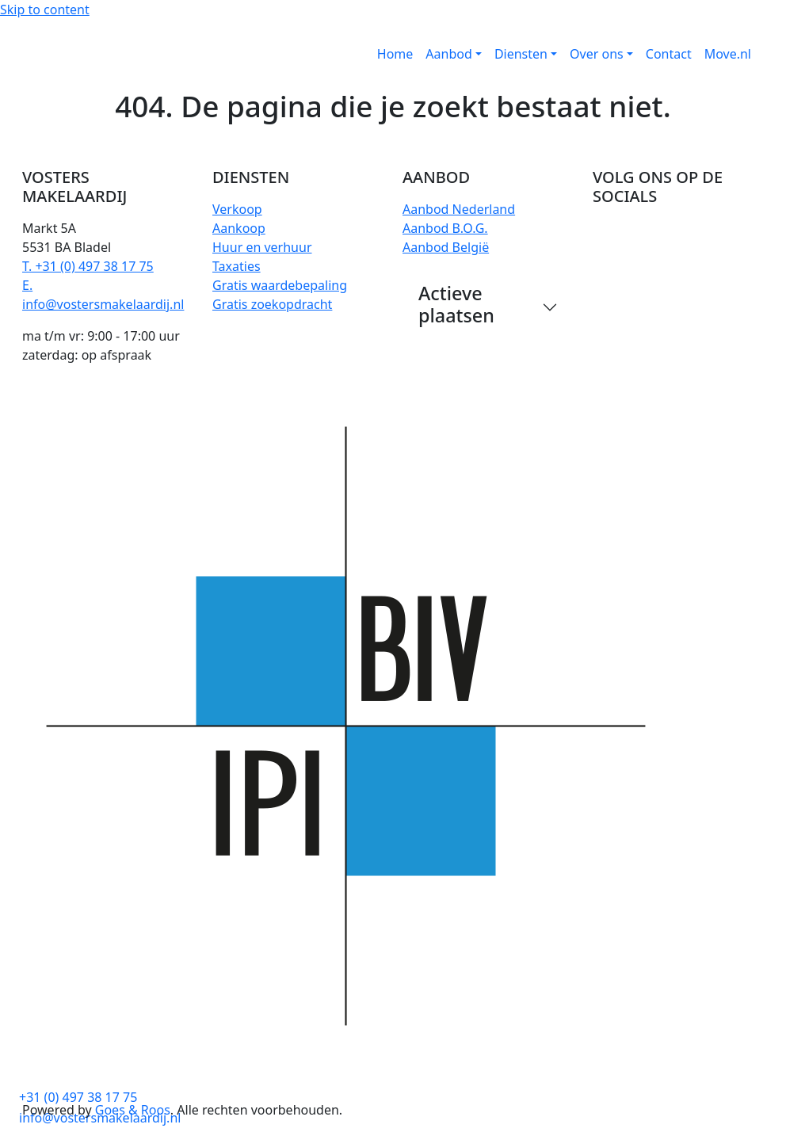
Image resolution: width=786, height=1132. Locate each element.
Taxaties (236, 266)
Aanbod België (446, 247)
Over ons (597, 54)
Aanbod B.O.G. (445, 228)
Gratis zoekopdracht (272, 304)
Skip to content (45, 9)
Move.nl (727, 54)
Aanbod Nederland (459, 209)
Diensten (521, 54)
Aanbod (448, 54)
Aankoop (238, 228)
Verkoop (237, 209)
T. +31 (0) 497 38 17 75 (88, 266)
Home (395, 54)
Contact (669, 54)
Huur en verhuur (262, 247)
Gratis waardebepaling (279, 285)
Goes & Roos (132, 1110)
